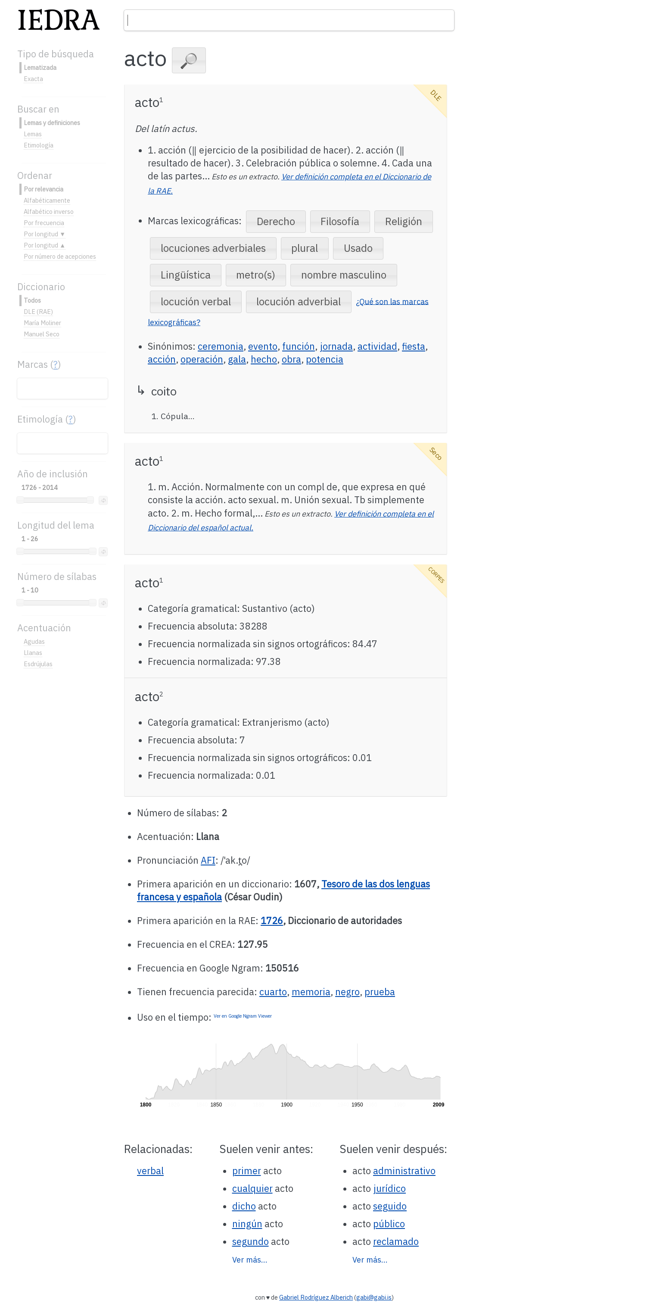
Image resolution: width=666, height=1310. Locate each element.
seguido (390, 1206)
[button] (189, 60)
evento (262, 346)
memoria (311, 992)
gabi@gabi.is (374, 1297)
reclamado (396, 1241)
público (389, 1224)
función (298, 346)
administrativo (404, 1171)
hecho (264, 359)
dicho (244, 1206)
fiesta (413, 346)
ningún (247, 1224)
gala (237, 359)
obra (291, 359)
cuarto (273, 992)
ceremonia (220, 346)
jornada (336, 346)
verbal (150, 1171)
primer (246, 1171)
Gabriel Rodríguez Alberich (316, 1297)
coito (164, 390)
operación (202, 359)
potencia (324, 359)
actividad (377, 346)
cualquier (252, 1188)
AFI (208, 860)
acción (162, 359)
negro (347, 992)
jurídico (389, 1188)
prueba (379, 992)
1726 (272, 921)
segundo (250, 1241)
